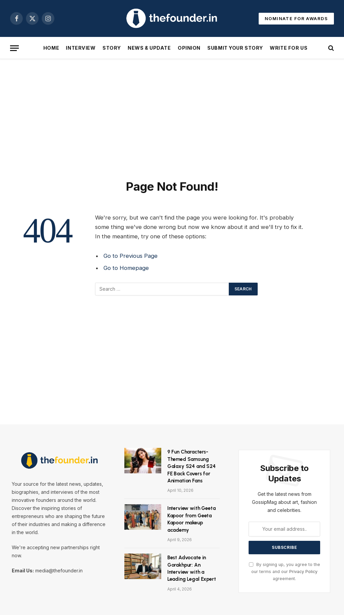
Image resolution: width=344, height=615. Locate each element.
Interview (80, 48)
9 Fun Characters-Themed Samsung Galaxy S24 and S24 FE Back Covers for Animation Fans (191, 466)
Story (111, 48)
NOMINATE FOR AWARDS (296, 18)
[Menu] (14, 48)
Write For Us (288, 48)
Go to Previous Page (130, 255)
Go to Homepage (126, 268)
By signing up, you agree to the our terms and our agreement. (284, 571)
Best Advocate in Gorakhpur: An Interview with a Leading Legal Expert (191, 568)
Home (51, 48)
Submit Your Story (235, 48)
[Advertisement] (172, 118)
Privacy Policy (303, 571)
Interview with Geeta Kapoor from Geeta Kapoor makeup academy (191, 519)
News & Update (149, 48)
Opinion (189, 48)
